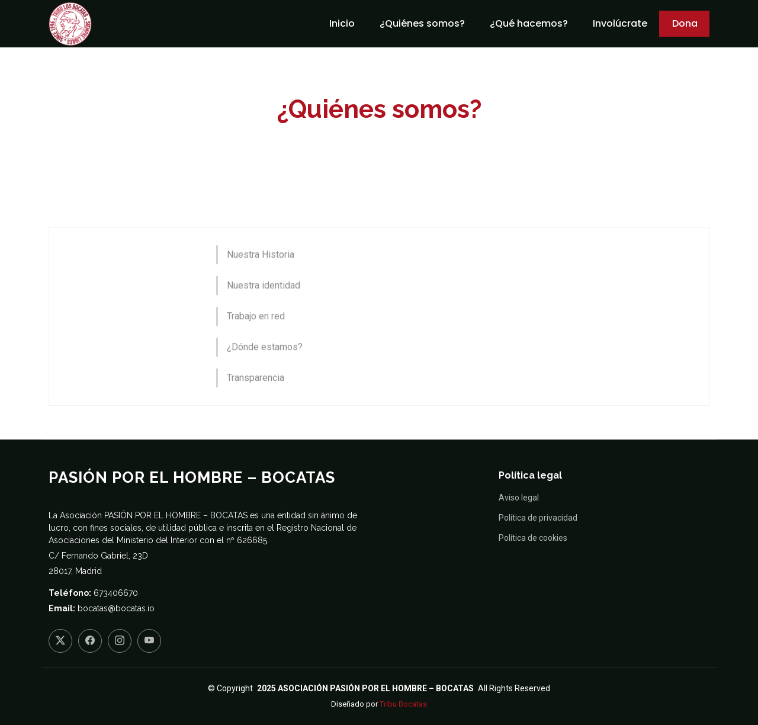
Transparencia (255, 396)
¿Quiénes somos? (422, 23)
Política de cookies (533, 538)
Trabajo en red (256, 335)
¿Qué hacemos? (529, 23)
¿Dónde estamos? (265, 365)
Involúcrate (620, 23)
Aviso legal (519, 497)
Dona (685, 23)
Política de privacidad (538, 518)
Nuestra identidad (263, 304)
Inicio (342, 23)
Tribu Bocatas (403, 704)
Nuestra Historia (260, 273)
